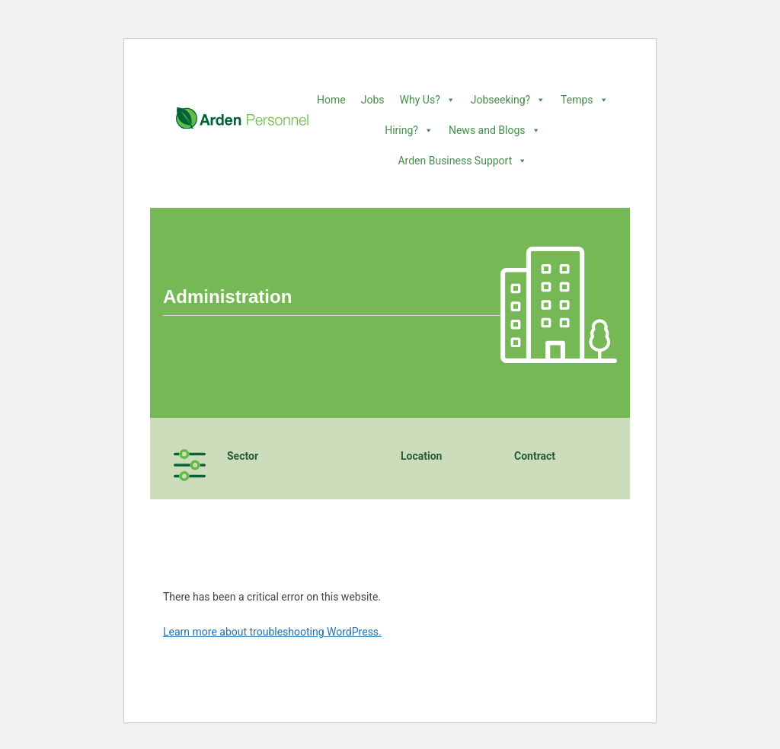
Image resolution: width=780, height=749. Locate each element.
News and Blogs (495, 130)
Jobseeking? (508, 99)
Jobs (373, 100)
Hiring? (409, 130)
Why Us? (428, 99)
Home (331, 100)
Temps (584, 99)
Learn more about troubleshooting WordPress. (272, 632)
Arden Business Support (462, 160)
